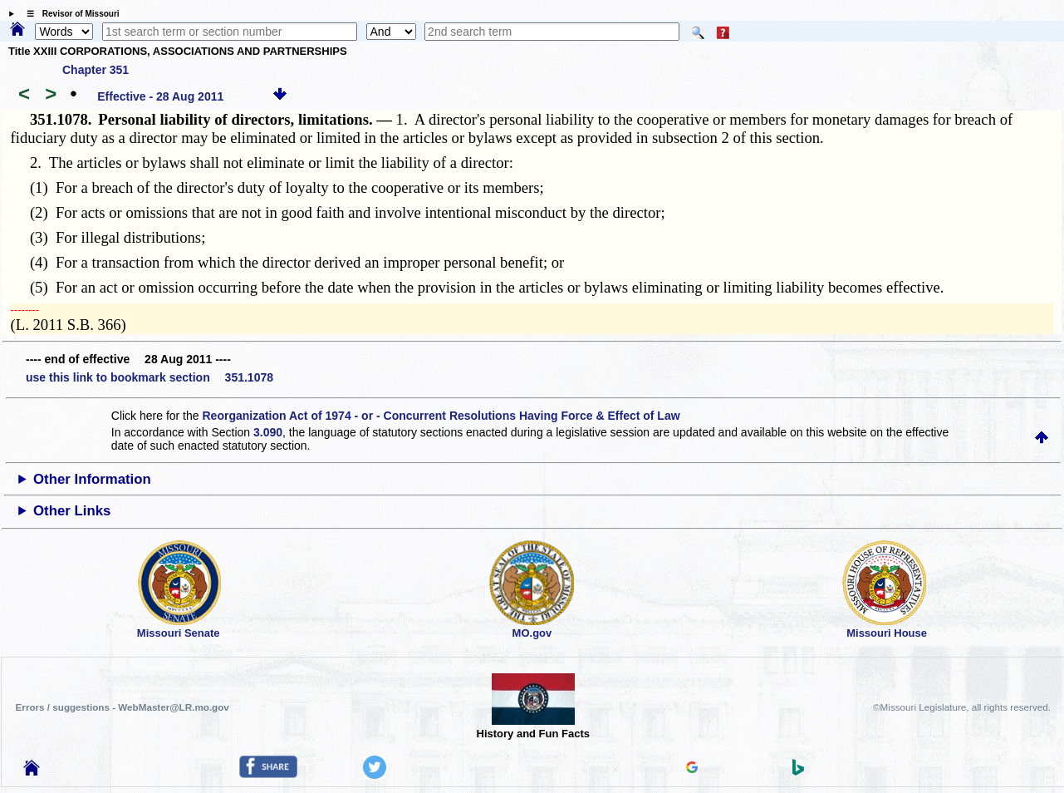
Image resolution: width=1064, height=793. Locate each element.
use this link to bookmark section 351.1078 (149, 377)
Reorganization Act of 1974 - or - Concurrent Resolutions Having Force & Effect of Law (440, 415)
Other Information (92, 479)
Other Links (71, 511)
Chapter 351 (95, 69)
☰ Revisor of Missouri (69, 13)
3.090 (267, 432)
